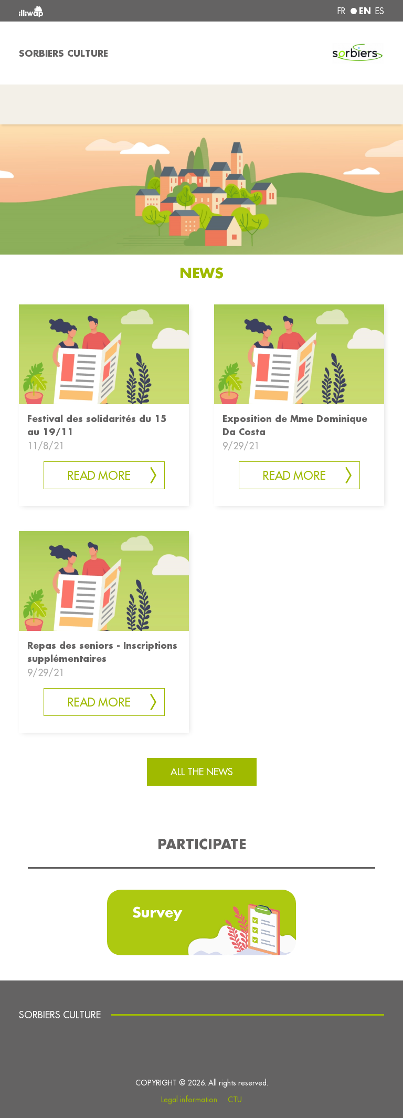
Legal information (189, 1099)
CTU (235, 1099)
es (379, 11)
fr (341, 11)
